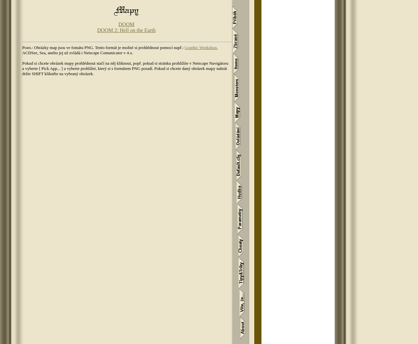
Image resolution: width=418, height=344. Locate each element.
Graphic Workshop (201, 47)
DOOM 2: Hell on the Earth (126, 30)
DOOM (126, 24)
